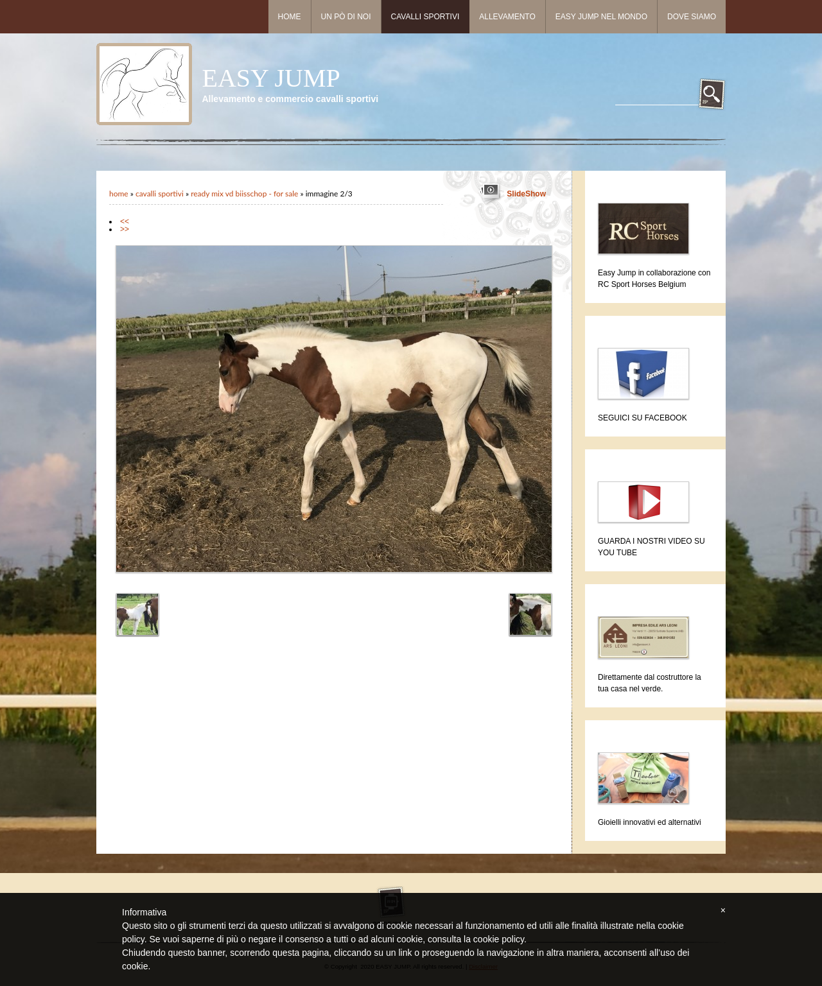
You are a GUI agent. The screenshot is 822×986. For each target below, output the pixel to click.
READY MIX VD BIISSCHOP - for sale (244, 193)
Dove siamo (691, 16)
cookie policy (498, 939)
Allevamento (507, 16)
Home (289, 16)
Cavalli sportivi (425, 16)
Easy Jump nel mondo (601, 16)
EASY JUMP (271, 78)
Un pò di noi (346, 16)
